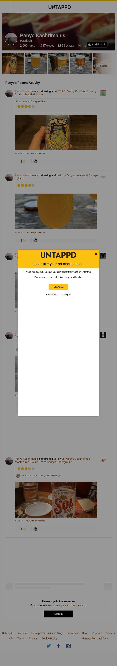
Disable (58, 286)
